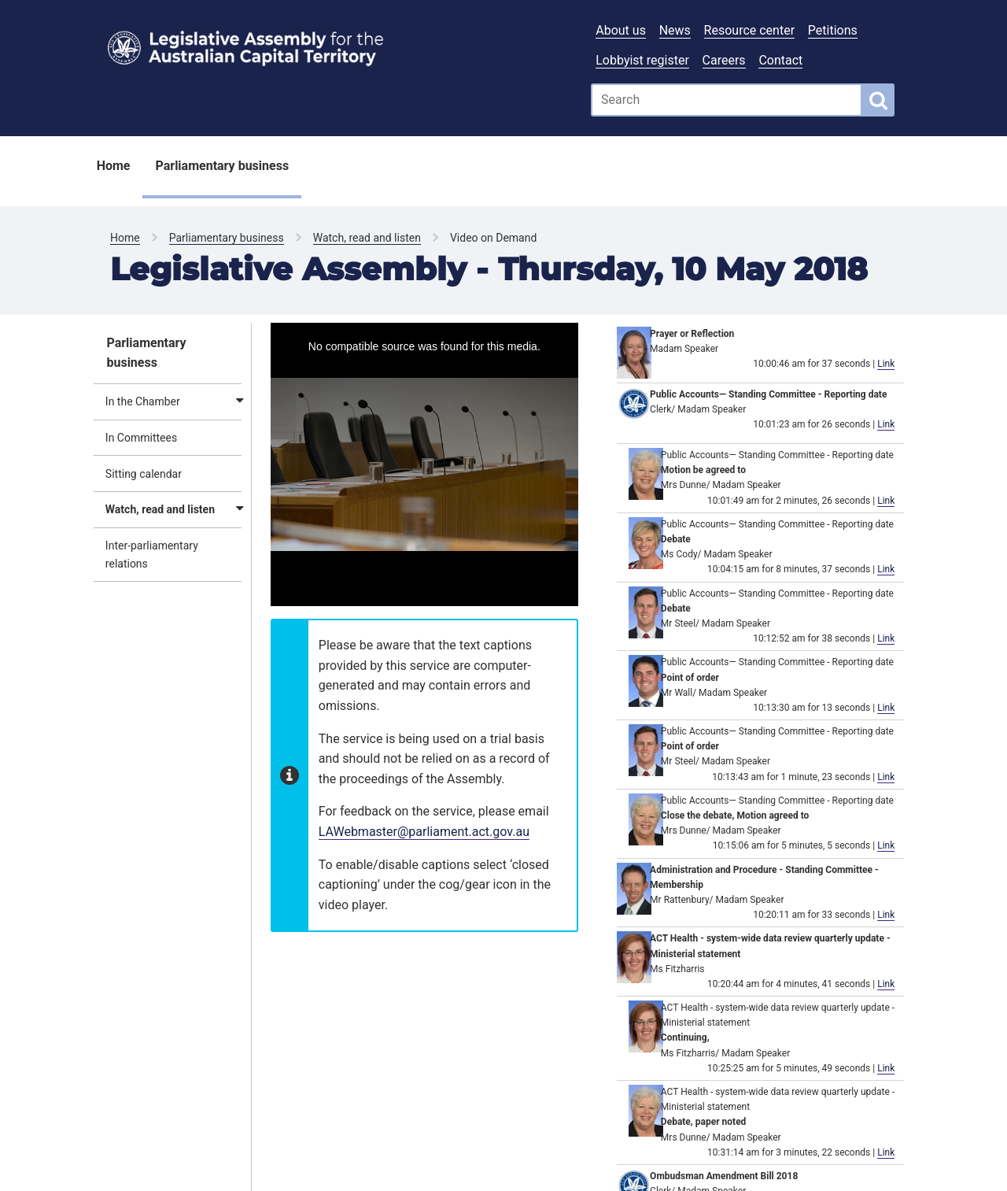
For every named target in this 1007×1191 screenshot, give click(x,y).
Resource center (749, 30)
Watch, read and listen (367, 237)
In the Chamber (142, 401)
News (675, 30)
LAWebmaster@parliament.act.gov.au (424, 831)
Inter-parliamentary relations (151, 554)
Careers (724, 60)
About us (621, 30)
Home (114, 165)
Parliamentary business (222, 165)
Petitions (833, 30)
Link (885, 363)
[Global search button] (878, 100)
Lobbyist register (642, 60)
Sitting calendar (143, 474)
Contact (780, 60)
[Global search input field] (726, 100)
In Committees (141, 437)
